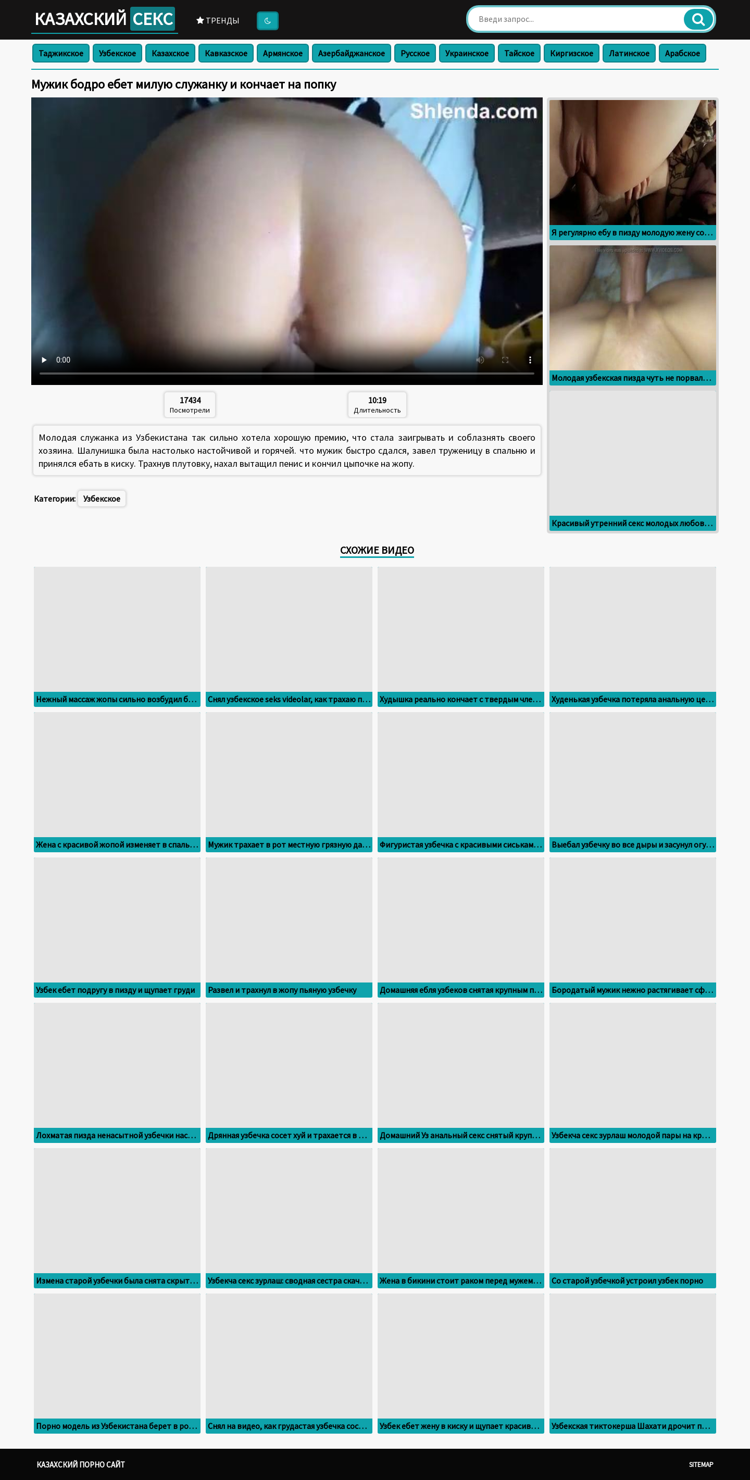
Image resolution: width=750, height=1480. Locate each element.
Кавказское (226, 53)
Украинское (467, 53)
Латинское (629, 53)
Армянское (283, 53)
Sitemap (701, 1464)
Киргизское (571, 53)
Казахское (170, 53)
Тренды (218, 20)
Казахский (104, 19)
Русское (415, 53)
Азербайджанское (351, 53)
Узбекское (117, 53)
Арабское (682, 53)
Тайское (519, 53)
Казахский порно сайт (80, 1465)
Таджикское (61, 53)
